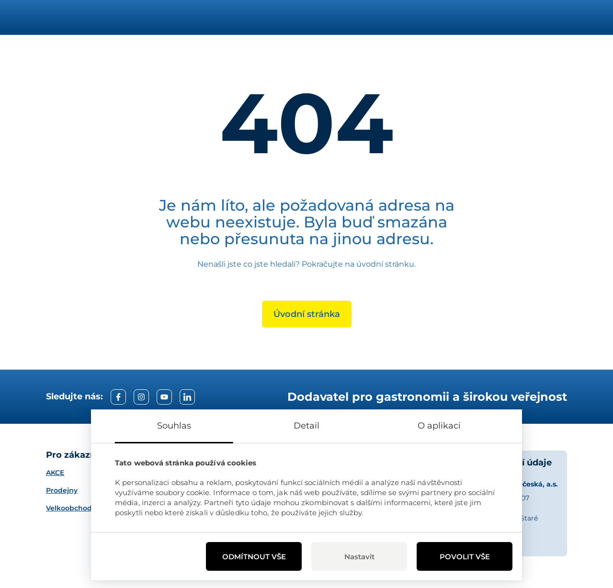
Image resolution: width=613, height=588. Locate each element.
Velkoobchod (69, 508)
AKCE (55, 472)
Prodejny (62, 490)
